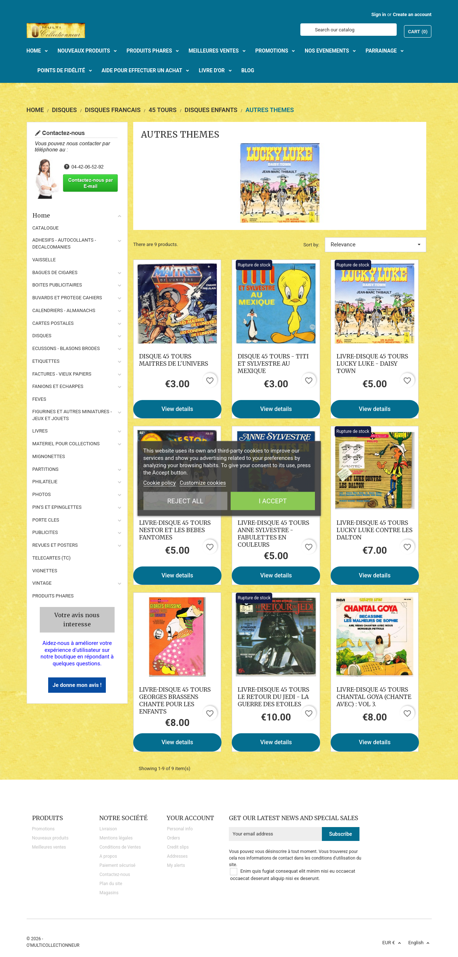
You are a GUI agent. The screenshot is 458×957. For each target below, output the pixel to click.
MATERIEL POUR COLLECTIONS (66, 443)
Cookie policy (159, 483)
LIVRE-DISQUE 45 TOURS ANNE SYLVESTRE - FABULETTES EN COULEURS (273, 533)
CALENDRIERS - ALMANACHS (64, 310)
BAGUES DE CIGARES (55, 272)
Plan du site (110, 883)
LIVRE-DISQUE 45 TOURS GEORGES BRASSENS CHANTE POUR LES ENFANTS (175, 700)
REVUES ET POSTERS (55, 545)
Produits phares (53, 596)
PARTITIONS (45, 469)
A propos (108, 856)
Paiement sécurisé (117, 865)
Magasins (108, 892)
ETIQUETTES (45, 361)
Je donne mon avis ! (77, 685)
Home (77, 215)
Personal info (180, 828)
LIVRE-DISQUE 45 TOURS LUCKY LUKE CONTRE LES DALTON (374, 530)
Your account (190, 818)
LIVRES (40, 431)
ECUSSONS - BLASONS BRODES (66, 348)
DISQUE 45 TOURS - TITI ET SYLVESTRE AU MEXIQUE (273, 363)
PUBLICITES (45, 532)
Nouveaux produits (50, 838)
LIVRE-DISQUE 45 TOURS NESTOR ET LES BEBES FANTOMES (175, 530)
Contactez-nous (114, 874)
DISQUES (41, 335)
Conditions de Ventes (120, 847)
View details (177, 409)
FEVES (39, 399)
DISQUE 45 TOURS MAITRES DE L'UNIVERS (173, 360)
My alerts (176, 865)
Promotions (43, 828)
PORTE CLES (45, 520)
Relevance (375, 244)
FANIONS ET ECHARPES (58, 386)
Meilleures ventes (49, 847)
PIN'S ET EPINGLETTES (57, 507)
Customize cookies (203, 483)
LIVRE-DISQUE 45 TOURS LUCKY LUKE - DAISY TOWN (372, 363)
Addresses (177, 856)
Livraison (108, 828)
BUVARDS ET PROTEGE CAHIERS (67, 297)
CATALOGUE (45, 228)
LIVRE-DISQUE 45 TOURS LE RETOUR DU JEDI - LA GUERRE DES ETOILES (273, 697)
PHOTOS (41, 494)
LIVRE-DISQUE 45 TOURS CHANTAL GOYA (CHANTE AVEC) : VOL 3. (373, 697)
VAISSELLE (44, 259)
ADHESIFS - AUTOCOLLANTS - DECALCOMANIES (64, 243)
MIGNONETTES (48, 456)
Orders (173, 838)
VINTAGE (42, 583)
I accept (273, 501)
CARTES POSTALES (53, 323)
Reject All (185, 501)
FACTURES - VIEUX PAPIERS (62, 374)
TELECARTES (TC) (51, 558)
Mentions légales (115, 838)
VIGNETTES (44, 570)
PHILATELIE (45, 481)
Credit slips (178, 847)
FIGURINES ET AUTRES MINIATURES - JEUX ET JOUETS (72, 415)
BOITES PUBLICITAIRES (57, 285)
